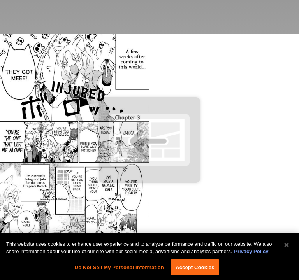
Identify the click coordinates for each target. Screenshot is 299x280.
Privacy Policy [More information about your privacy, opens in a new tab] (251, 253)
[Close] (286, 246)
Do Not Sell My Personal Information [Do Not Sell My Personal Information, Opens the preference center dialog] (119, 269)
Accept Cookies (195, 269)
